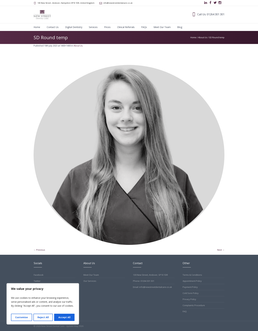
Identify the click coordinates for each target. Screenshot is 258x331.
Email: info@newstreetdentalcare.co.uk (152, 287)
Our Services (89, 280)
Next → (220, 249)
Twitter (37, 280)
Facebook (38, 274)
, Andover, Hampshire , (66, 3)
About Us (202, 37)
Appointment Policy (192, 280)
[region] (43, 303)
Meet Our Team (91, 274)
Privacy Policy (189, 299)
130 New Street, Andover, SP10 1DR (150, 274)
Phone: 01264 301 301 (143, 280)
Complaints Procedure (194, 305)
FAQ (185, 311)
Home (193, 37)
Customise (21, 317)
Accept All (64, 317)
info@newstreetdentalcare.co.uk (117, 3)
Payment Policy (190, 287)
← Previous (39, 249)
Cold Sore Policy (191, 293)
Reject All (43, 317)
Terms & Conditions (192, 274)
